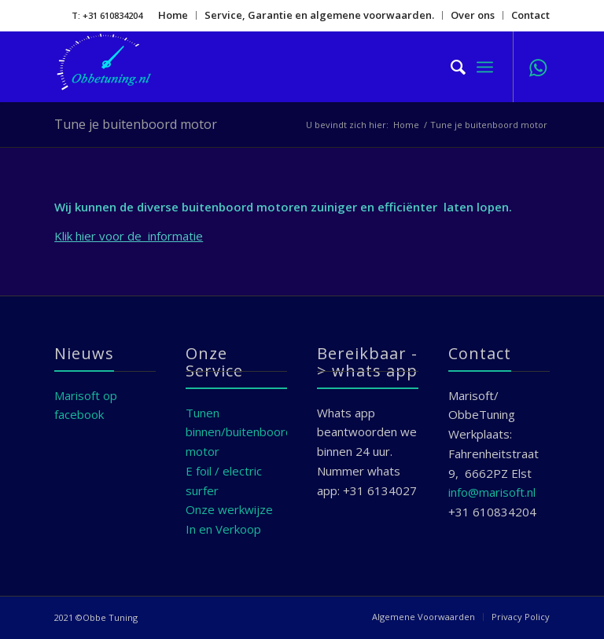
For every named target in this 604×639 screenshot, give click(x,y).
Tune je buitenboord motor (135, 124)
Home (173, 15)
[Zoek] (450, 66)
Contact (530, 15)
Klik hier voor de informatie (128, 236)
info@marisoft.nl (492, 492)
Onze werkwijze (229, 509)
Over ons (473, 15)
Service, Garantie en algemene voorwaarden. (319, 15)
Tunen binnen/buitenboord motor (239, 432)
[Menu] (485, 67)
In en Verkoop (223, 529)
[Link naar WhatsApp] (538, 67)
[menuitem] (173, 15)
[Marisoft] (114, 66)
